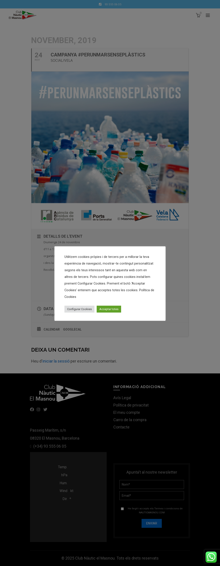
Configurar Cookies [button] (79, 309)
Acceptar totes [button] (108, 309)
